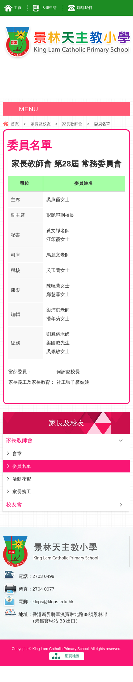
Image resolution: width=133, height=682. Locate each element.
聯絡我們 (84, 8)
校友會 (14, 504)
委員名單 (21, 466)
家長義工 (21, 491)
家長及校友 (41, 124)
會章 (17, 453)
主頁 (17, 8)
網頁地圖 (72, 656)
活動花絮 (21, 478)
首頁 (15, 124)
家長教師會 (72, 124)
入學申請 (49, 8)
